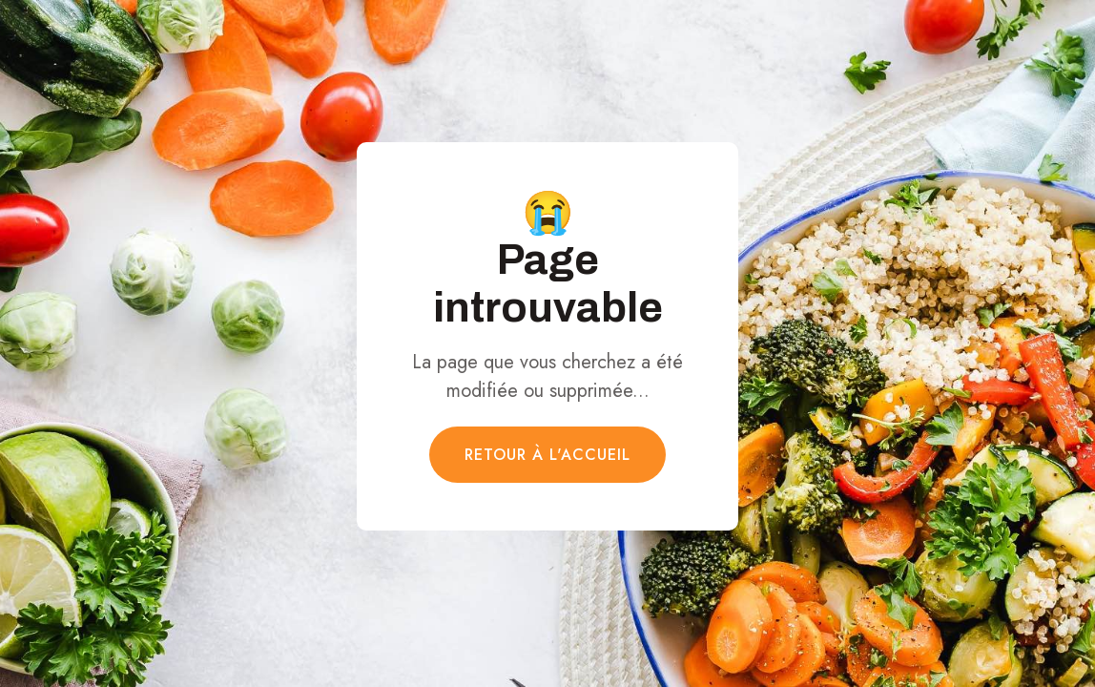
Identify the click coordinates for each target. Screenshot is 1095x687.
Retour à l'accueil (547, 455)
